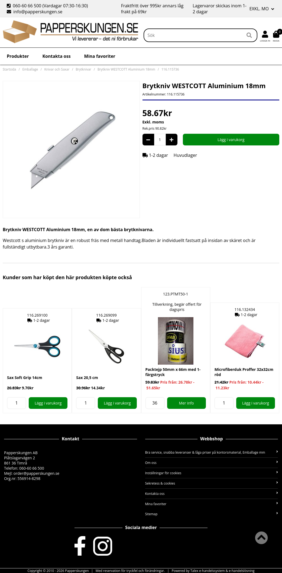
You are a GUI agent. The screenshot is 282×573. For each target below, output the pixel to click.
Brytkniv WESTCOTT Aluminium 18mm (126, 69)
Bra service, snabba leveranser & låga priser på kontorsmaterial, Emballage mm (211, 452)
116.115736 (170, 69)
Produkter (18, 56)
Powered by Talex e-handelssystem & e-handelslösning (213, 570)
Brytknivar (83, 69)
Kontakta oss (56, 56)
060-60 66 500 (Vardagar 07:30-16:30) (48, 6)
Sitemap (211, 514)
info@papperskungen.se (34, 12)
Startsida (9, 69)
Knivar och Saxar (56, 69)
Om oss (211, 462)
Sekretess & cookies (211, 483)
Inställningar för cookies (211, 473)
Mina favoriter (99, 56)
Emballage (30, 69)
